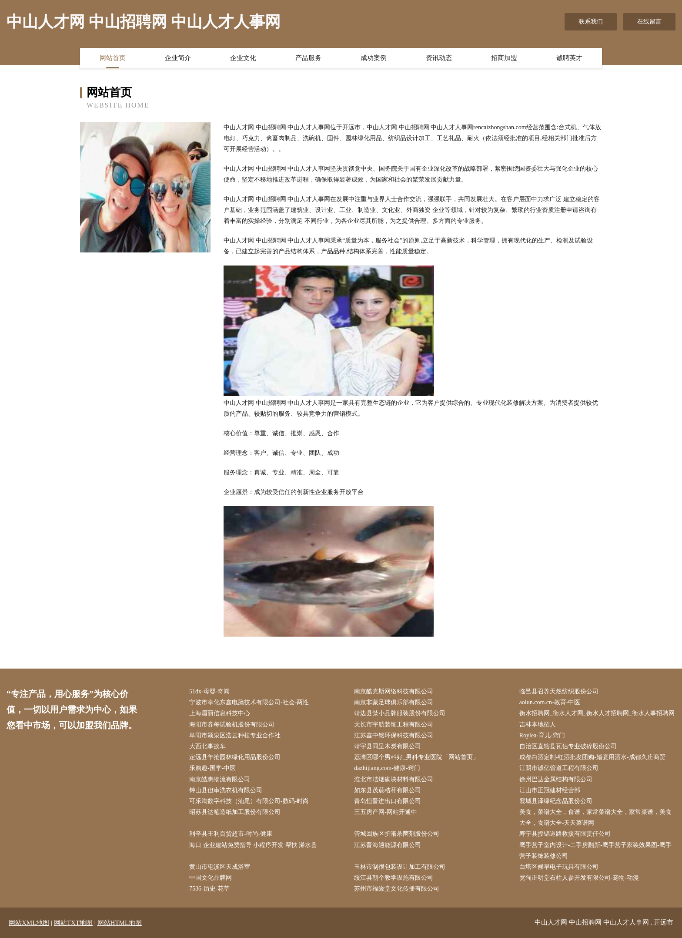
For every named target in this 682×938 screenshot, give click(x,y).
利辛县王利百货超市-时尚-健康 (230, 833)
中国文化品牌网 (210, 877)
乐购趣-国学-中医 (212, 768)
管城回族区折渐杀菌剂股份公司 (396, 833)
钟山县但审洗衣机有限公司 (225, 790)
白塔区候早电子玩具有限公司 (558, 867)
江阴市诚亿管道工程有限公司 (558, 768)
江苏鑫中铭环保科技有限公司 (393, 735)
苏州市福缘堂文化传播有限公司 (396, 888)
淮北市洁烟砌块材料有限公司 (393, 779)
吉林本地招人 (537, 724)
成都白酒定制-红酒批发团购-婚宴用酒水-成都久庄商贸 (592, 757)
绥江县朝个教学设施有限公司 (393, 877)
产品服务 (308, 57)
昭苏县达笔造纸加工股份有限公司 (235, 812)
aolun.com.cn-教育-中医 (550, 702)
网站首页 (113, 57)
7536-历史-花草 (209, 888)
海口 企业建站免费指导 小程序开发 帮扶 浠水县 (253, 845)
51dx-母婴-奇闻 (209, 691)
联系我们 (590, 21)
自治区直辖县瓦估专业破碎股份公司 (568, 746)
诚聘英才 (569, 57)
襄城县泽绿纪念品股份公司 (555, 801)
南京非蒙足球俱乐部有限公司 (393, 702)
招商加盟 (504, 57)
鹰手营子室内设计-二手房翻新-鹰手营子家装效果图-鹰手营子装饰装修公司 (595, 850)
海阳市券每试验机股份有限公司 (231, 724)
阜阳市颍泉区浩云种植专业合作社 (235, 735)
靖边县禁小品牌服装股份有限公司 (399, 713)
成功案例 (374, 57)
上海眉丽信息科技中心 (219, 713)
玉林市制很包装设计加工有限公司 (399, 867)
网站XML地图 (29, 922)
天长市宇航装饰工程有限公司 (393, 724)
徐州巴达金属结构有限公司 (555, 779)
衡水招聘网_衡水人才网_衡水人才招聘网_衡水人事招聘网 (597, 713)
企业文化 (243, 57)
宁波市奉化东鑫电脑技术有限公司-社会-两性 (249, 702)
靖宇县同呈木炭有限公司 (387, 746)
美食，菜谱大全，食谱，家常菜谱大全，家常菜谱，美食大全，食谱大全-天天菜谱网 (595, 817)
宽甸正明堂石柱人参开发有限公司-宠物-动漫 (579, 877)
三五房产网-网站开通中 (385, 812)
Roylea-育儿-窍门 (542, 735)
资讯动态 (439, 57)
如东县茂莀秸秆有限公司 (387, 790)
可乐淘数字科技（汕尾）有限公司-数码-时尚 (249, 801)
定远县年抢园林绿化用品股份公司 (235, 757)
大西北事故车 (207, 746)
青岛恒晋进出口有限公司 (387, 801)
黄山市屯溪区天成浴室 (219, 867)
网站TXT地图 (73, 922)
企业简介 (178, 57)
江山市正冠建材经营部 (549, 790)
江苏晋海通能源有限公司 (387, 845)
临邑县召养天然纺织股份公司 (558, 691)
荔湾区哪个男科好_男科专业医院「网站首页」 (416, 757)
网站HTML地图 (119, 922)
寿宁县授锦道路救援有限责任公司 (565, 833)
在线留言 (649, 21)
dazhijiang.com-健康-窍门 (387, 768)
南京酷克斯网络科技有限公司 (393, 691)
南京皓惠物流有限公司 (219, 779)
